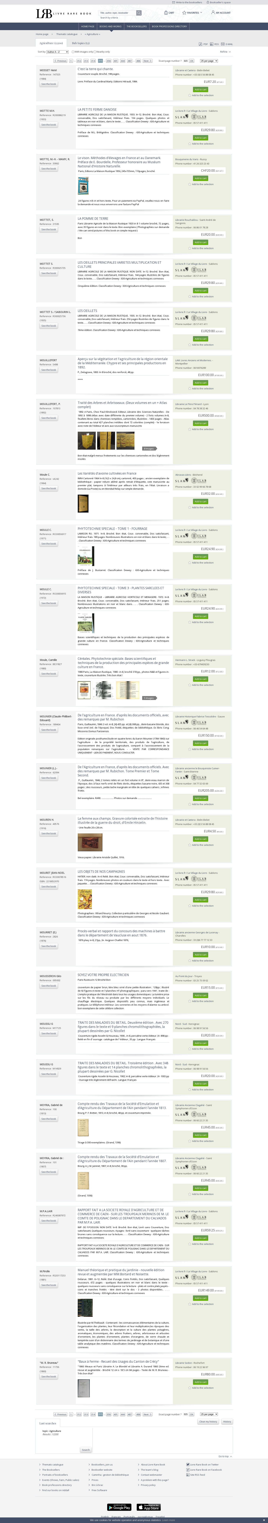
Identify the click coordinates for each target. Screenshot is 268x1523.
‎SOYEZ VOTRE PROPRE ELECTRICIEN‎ (103, 975)
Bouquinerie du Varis (186, 159)
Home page (87, 26)
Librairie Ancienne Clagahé (189, 1105)
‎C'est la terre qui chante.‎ (95, 69)
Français (116, 1516)
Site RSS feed (195, 1475)
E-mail (227, 44)
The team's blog (147, 1470)
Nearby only (102, 51)
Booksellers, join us (100, 1464)
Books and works (111, 26)
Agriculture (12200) (51, 43)
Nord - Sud (181, 1023)
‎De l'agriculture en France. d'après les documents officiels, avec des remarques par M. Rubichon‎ (123, 717)
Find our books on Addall (53, 1490)
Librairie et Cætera (185, 70)
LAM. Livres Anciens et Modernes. (193, 360)
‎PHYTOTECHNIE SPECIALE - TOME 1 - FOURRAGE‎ (112, 529)
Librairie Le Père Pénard (188, 404)
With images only (83, 51)
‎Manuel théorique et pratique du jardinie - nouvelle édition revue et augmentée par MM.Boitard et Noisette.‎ (121, 1272)
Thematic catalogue (67, 34)
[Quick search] (118, 13)
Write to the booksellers (187, 2)
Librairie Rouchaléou (186, 219)
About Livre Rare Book (153, 1464)
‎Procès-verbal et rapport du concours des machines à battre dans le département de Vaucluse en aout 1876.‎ (121, 933)
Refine (226, 52)
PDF (203, 44)
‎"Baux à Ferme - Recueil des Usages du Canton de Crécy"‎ (118, 1361)
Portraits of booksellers (55, 1474)
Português (129, 1516)
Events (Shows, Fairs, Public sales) (58, 1480)
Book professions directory (169, 26)
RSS (214, 44)
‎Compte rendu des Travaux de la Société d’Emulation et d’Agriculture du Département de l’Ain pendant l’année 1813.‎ (122, 1106)
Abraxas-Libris (183, 474)
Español (160, 1516)
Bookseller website (99, 1470)
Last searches (47, 1423)
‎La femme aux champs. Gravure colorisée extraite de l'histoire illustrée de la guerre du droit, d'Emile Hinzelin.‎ (123, 820)
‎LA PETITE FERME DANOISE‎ (97, 109)
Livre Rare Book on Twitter (202, 1464)
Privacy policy (146, 1485)
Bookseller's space (219, 2)
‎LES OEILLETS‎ (87, 311)
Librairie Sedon (183, 1362)
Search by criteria (109, 17)
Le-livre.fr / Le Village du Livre (191, 110)
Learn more (168, 1520)
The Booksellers (137, 26)
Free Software (99, 1490)
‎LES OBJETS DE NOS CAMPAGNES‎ (101, 871)
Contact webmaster (149, 1475)
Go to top (226, 1456)
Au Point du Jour (184, 976)
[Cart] (168, 12)
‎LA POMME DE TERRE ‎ (93, 218)
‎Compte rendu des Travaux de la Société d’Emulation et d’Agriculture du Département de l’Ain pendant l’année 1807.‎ (122, 1159)
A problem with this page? (153, 1480)
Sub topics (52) (81, 43)
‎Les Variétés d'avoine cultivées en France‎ (107, 473)
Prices (95, 1480)
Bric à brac (97, 1485)
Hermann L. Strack (185, 660)
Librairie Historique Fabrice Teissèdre (195, 716)
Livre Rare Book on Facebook (204, 1470)
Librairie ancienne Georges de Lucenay (196, 932)
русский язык (145, 1516)
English (105, 1516)
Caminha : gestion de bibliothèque (110, 1474)
